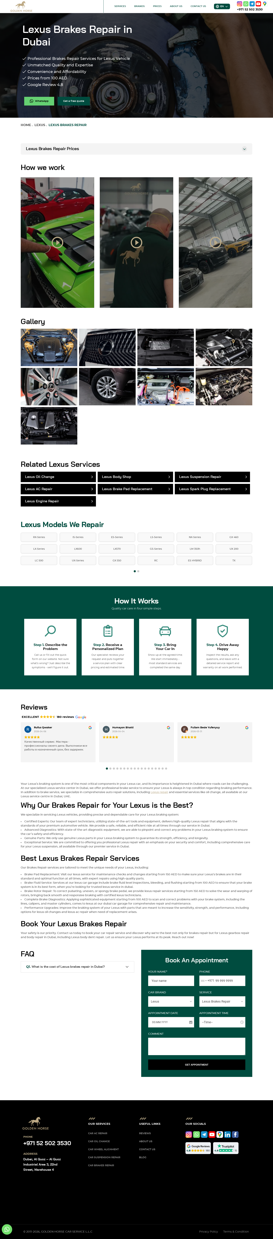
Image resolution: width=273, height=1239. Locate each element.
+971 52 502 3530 (250, 9)
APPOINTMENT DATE (163, 1013)
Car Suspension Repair (104, 1157)
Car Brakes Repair (101, 1165)
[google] (265, 4)
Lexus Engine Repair (42, 501)
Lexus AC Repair (38, 489)
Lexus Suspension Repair (200, 477)
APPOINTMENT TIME (214, 1013)
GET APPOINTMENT (196, 1064)
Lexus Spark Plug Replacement (205, 489)
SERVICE (205, 992)
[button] (135, 571)
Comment (155, 1033)
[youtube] (258, 3)
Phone (204, 971)
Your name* (157, 971)
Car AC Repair (97, 1133)
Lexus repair (159, 792)
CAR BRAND (157, 992)
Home (26, 125)
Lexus (39, 125)
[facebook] (235, 1134)
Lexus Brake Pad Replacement (127, 489)
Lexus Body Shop (116, 477)
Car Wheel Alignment (103, 1149)
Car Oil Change (99, 1141)
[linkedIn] (227, 1134)
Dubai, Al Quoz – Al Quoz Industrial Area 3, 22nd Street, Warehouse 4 (42, 1164)
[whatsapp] (245, 3)
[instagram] (239, 3)
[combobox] (207, 981)
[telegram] (252, 3)
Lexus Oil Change (39, 477)
